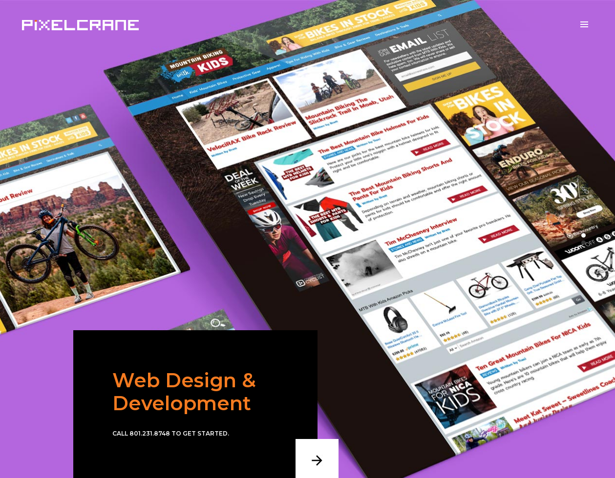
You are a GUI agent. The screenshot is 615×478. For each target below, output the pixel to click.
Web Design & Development (184, 391)
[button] (583, 235)
